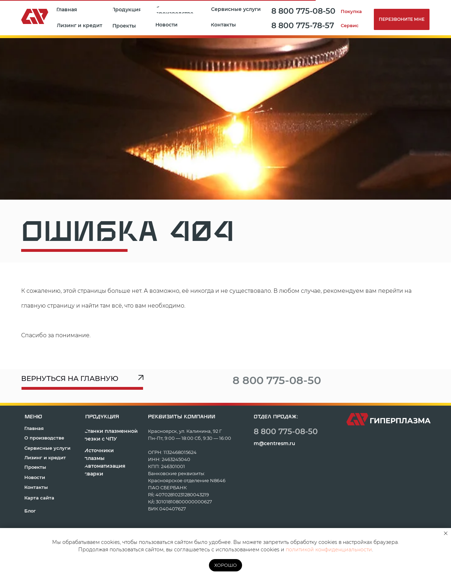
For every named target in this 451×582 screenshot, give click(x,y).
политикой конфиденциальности (329, 549)
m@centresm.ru (274, 443)
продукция (102, 416)
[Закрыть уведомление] (445, 533)
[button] (125, 25)
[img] (345, 380)
